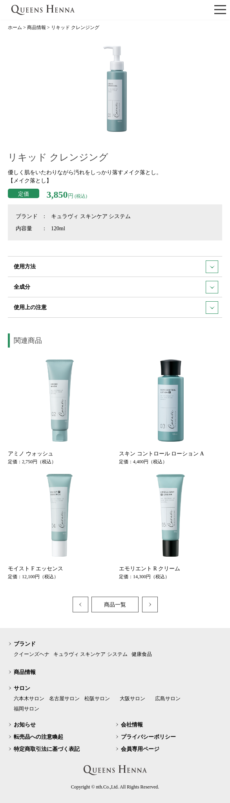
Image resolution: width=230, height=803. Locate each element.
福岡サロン (26, 709)
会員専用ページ (140, 749)
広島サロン (168, 698)
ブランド (25, 644)
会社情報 (132, 725)
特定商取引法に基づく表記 (47, 749)
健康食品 (141, 654)
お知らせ (25, 725)
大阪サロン (132, 698)
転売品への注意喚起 (38, 737)
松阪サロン (97, 698)
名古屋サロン (64, 698)
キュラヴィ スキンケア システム (90, 654)
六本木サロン (29, 698)
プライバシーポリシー (148, 737)
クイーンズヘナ (31, 654)
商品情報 (25, 672)
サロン (22, 688)
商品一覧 (115, 605)
